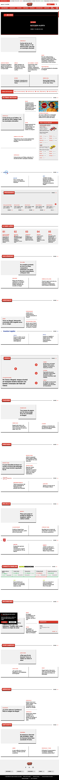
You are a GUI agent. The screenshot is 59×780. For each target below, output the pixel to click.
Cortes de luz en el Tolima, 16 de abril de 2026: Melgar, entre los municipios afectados (12, 119)
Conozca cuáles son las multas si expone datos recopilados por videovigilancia (19, 339)
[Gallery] (29, 203)
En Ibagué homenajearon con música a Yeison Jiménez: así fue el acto (30, 617)
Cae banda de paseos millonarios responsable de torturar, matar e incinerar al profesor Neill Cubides (49, 374)
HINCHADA (25, 8)
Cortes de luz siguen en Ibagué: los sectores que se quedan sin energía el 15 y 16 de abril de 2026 (31, 717)
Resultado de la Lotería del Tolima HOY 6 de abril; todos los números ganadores (49, 531)
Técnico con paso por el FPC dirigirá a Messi (49, 486)
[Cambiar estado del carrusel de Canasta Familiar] (9, 1)
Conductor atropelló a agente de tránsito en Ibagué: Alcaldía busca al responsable (6, 66)
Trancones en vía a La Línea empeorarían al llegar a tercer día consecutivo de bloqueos (24, 140)
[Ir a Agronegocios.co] (26, 566)
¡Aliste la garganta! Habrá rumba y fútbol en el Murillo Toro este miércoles (31, 459)
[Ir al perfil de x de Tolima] (29, 767)
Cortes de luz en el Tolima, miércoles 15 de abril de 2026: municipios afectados (23, 158)
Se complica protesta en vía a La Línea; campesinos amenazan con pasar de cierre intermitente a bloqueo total (27, 269)
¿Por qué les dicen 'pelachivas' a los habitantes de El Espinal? (19, 672)
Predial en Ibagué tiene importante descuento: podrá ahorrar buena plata (19, 531)
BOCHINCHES (39, 8)
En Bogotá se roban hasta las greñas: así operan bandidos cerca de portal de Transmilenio (49, 383)
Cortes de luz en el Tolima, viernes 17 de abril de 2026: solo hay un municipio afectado (27, 45)
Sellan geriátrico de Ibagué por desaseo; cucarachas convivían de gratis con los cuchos (19, 67)
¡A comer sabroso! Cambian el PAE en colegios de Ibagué (12, 710)
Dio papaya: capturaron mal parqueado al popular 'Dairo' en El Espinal (31, 630)
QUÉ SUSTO (52, 8)
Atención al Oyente (36, 776)
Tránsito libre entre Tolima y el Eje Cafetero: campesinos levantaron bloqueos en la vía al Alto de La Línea (34, 68)
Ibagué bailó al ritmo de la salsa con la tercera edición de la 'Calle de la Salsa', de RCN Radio (48, 672)
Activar (4, 622)
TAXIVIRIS (19, 8)
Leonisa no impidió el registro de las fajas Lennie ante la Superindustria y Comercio (48, 339)
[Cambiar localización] (51, 4)
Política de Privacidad (27, 776)
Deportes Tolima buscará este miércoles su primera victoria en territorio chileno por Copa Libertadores (31, 470)
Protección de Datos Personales (47, 776)
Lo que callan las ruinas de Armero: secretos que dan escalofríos (19, 752)
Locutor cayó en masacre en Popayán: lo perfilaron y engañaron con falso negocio (41, 238)
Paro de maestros (52, 91)
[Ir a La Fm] (5, 172)
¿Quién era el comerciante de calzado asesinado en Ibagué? (31, 315)
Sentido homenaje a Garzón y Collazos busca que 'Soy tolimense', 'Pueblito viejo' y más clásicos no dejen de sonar (13, 625)
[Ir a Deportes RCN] (7, 478)
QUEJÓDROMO (4, 8)
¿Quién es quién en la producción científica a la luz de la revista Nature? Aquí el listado (48, 548)
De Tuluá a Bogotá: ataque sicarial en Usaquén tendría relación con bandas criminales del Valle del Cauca (15, 382)
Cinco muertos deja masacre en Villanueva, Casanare (19, 181)
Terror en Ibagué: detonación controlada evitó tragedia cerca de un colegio (12, 322)
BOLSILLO (32, 8)
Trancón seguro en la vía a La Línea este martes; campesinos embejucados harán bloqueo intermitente (49, 283)
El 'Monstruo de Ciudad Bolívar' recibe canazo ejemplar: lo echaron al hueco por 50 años (49, 365)
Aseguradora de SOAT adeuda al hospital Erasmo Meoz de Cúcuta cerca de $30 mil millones (6, 239)
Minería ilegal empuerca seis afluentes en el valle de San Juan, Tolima (49, 82)
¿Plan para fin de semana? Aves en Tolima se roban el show (26, 658)
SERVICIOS (46, 8)
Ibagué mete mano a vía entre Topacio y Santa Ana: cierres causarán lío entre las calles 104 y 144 (19, 427)
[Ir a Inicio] (30, 4)
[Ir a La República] (4, 540)
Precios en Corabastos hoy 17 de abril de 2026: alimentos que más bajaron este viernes (29, 238)
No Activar (12, 622)
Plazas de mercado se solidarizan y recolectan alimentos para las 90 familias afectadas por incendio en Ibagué (18, 283)
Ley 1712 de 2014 (34, 778)
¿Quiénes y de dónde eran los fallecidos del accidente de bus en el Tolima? (48, 427)
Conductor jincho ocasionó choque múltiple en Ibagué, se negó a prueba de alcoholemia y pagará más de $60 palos (30, 106)
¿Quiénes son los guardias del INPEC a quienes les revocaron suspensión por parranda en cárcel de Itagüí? (48, 181)
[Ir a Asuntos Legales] (9, 331)
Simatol (44, 91)
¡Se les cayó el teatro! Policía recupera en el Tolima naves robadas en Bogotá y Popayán (31, 325)
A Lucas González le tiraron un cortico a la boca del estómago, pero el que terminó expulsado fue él (12, 467)
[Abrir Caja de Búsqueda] (56, 4)
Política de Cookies (25, 778)
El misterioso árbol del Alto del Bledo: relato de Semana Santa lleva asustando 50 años (27, 737)
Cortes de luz (30, 91)
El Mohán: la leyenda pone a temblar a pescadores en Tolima (20, 82)
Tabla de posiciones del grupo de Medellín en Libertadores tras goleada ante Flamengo (19, 486)
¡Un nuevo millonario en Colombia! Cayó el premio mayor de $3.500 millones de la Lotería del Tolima (47, 116)
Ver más (55, 97)
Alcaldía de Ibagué (20, 91)
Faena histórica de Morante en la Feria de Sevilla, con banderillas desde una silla (19, 584)
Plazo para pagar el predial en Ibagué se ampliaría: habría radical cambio (26, 516)
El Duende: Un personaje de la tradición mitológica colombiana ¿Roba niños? (48, 752)
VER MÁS (10, 210)
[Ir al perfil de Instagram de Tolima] (33, 767)
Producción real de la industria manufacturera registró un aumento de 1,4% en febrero (19, 549)
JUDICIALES (12, 8)
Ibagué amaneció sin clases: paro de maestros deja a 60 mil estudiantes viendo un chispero (30, 127)
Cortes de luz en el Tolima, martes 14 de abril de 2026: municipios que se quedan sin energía (31, 704)
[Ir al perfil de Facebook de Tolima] (25, 767)
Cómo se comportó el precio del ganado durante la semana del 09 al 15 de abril (48, 584)
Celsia (37, 91)
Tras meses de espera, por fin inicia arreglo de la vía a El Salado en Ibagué (27, 413)
